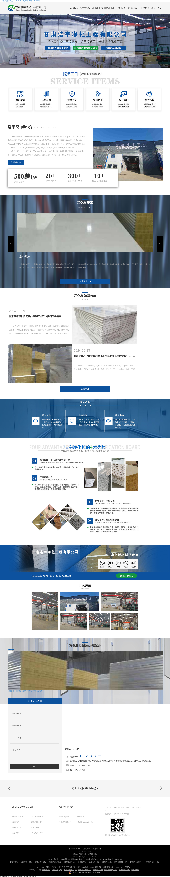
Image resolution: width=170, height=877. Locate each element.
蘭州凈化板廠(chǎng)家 (85, 788)
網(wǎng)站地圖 (82, 867)
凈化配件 (121, 8)
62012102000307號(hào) (84, 872)
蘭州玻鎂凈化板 (69, 862)
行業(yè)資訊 (64, 817)
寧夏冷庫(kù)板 (94, 862)
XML (92, 867)
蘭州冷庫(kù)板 (57, 870)
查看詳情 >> (16, 162)
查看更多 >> (85, 281)
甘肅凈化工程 (98, 870)
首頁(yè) (74, 8)
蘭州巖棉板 (135, 870)
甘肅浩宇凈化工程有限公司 (66, 867)
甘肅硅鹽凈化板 (40, 862)
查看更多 (85, 389)
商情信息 (81, 817)
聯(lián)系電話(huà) (16, 726)
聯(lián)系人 (16, 713)
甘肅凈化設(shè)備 (152, 862)
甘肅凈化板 (14, 862)
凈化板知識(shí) (65, 822)
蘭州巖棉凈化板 (26, 862)
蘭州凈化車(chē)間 (120, 862)
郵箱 (19, 738)
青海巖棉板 (82, 862)
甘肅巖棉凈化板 (124, 870)
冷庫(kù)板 (16, 822)
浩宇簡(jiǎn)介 (86, 8)
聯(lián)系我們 (157, 8)
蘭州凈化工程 (107, 862)
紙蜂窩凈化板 (17, 817)
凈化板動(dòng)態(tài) (133, 8)
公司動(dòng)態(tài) (85, 822)
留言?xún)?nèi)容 (17, 750)
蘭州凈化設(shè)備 (70, 870)
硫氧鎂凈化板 (36, 822)
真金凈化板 (35, 828)
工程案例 (145, 8)
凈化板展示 (97, 8)
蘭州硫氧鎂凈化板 (55, 862)
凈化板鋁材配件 (37, 833)
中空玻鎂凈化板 (37, 817)
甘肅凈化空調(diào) (136, 862)
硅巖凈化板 (109, 8)
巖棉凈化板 (16, 828)
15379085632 (90, 756)
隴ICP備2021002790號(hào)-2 (123, 814)
